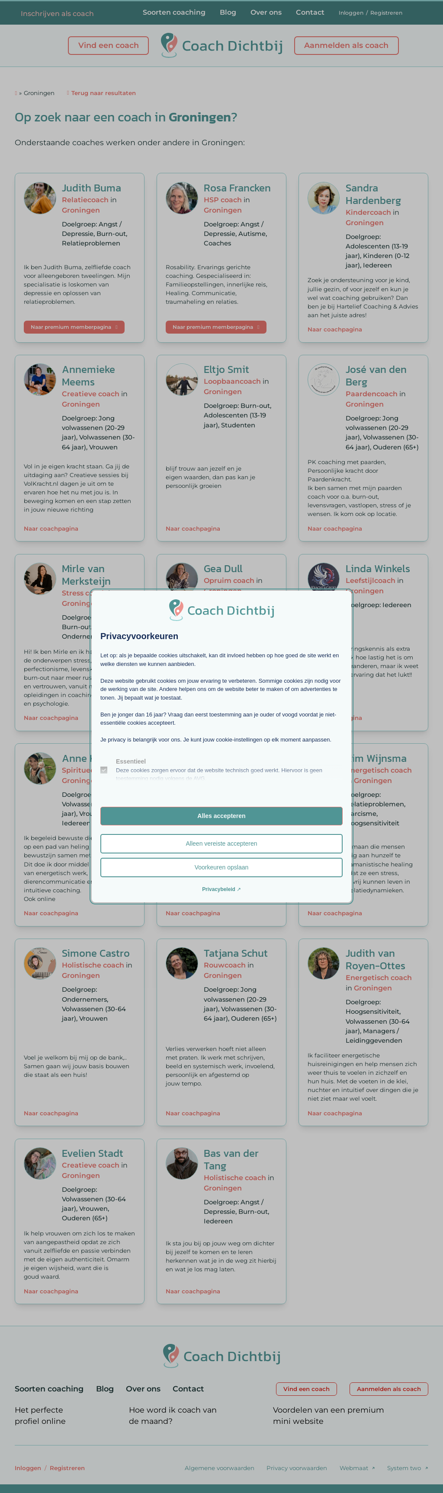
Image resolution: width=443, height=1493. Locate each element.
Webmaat (354, 1467)
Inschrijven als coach (57, 14)
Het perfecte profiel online (40, 1415)
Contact (310, 12)
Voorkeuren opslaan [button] (222, 867)
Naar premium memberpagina (74, 327)
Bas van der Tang (231, 1159)
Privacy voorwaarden (296, 1467)
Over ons (266, 12)
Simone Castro (96, 953)
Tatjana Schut (236, 953)
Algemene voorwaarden (219, 1467)
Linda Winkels (378, 568)
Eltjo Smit (226, 369)
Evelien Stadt (92, 1153)
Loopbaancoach (232, 381)
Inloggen (351, 13)
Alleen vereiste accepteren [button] (221, 843)
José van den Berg (376, 375)
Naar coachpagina (335, 329)
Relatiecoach (85, 199)
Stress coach (84, 593)
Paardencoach (372, 393)
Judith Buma (91, 188)
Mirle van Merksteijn (86, 574)
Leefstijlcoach (370, 580)
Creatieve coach (90, 393)
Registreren (386, 13)
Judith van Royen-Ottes (375, 959)
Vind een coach (108, 45)
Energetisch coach (379, 770)
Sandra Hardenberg (373, 194)
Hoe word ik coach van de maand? (173, 1415)
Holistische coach (93, 965)
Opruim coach (229, 580)
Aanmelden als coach (346, 45)
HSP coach (223, 199)
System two (404, 1467)
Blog (228, 12)
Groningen (81, 210)
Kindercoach (368, 212)
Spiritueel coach (91, 770)
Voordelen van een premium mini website (328, 1415)
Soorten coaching (174, 12)
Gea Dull (223, 568)
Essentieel (131, 761)
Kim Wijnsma (376, 758)
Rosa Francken (237, 188)
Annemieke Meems (88, 375)
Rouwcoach (225, 965)
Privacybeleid (218, 889)
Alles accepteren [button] (221, 815)
